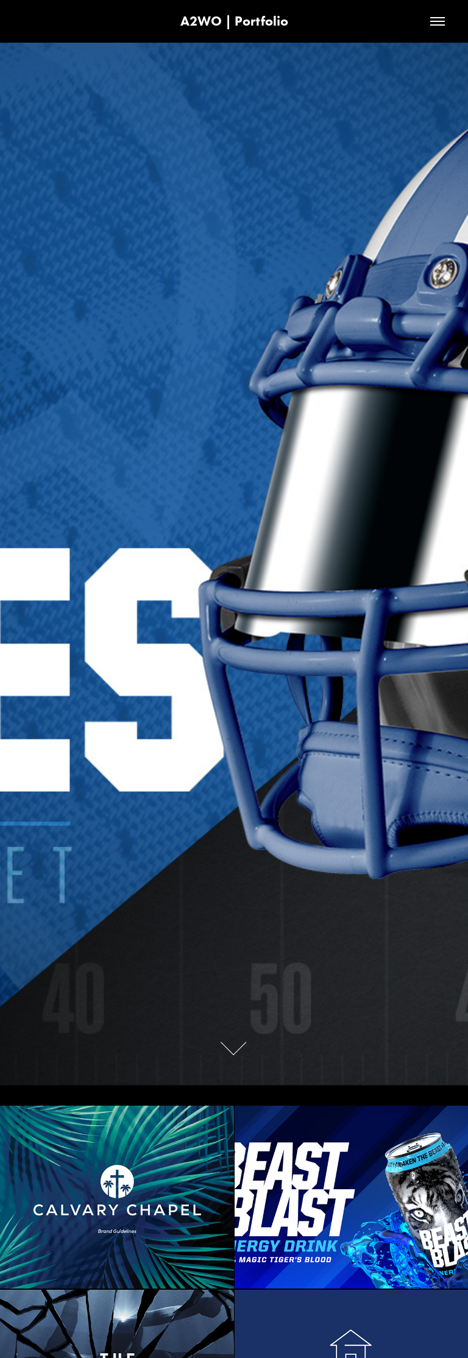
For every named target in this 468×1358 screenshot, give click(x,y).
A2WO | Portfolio (234, 21)
